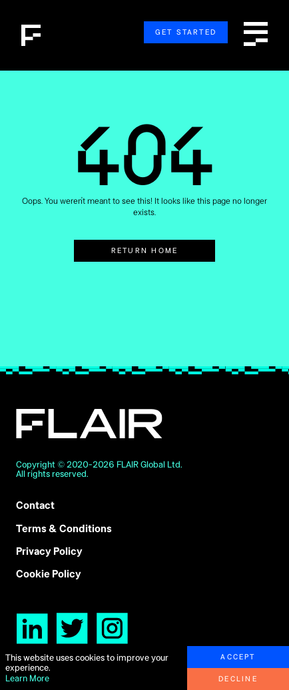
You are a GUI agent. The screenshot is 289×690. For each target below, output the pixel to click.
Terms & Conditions (64, 528)
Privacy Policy (49, 551)
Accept (237, 657)
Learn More (27, 678)
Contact (35, 505)
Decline (238, 679)
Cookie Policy (48, 573)
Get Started (186, 32)
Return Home (144, 250)
